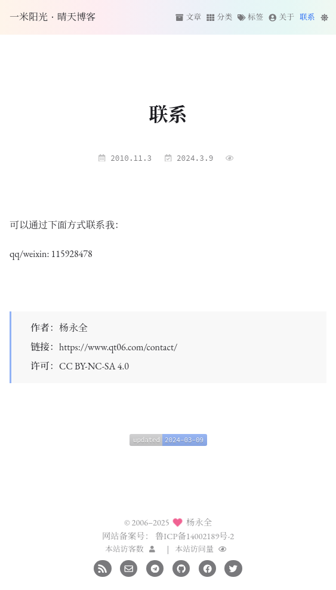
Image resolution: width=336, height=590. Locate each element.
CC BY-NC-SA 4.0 (94, 366)
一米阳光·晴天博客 (52, 17)
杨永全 (73, 328)
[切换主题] (324, 17)
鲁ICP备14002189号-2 (194, 536)
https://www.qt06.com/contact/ (118, 347)
